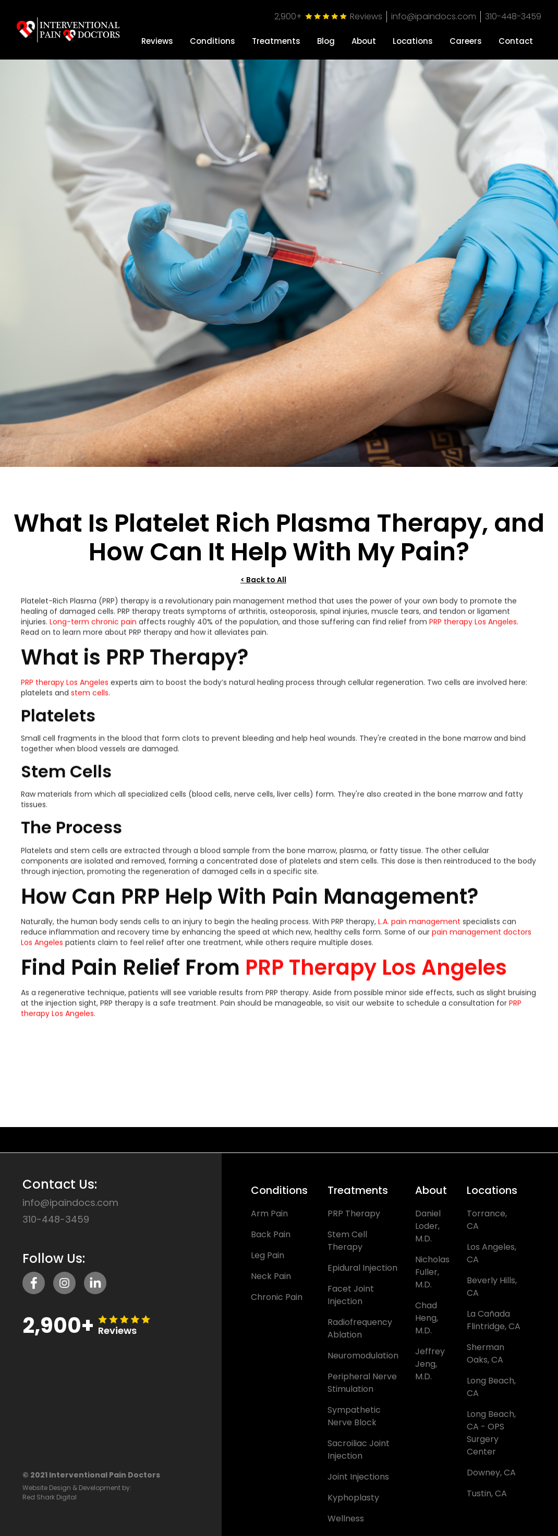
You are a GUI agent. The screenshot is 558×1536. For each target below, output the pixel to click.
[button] (212, 37)
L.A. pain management (419, 928)
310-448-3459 (513, 16)
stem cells (89, 700)
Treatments (276, 41)
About (363, 41)
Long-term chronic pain (93, 629)
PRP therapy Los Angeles (473, 629)
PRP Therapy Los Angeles (376, 974)
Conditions (212, 41)
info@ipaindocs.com (433, 16)
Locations (413, 41)
